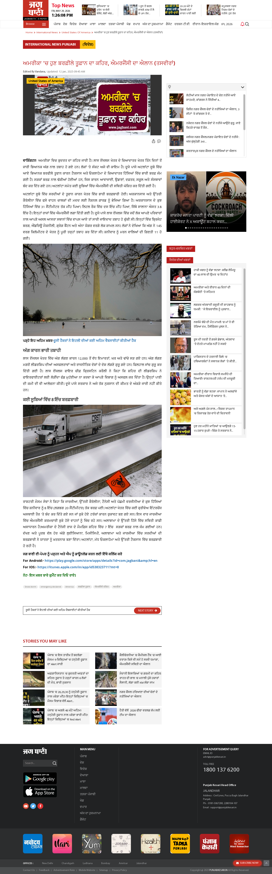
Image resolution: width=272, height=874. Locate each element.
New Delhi (47, 863)
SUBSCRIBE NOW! (247, 863)
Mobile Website (87, 870)
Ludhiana (88, 863)
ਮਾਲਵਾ (102, 24)
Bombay (105, 863)
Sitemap (103, 870)
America (69, 586)
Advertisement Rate (64, 870)
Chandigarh (68, 863)
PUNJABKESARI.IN (218, 870)
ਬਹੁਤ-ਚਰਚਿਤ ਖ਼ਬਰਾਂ (180, 248)
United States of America (45, 81)
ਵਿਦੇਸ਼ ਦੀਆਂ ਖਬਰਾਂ (179, 260)
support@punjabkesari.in (223, 807)
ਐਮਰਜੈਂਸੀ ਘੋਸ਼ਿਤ (102, 586)
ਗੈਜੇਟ (168, 24)
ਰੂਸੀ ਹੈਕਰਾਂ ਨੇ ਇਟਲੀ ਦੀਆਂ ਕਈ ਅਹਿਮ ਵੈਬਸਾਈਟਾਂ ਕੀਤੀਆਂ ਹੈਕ (95, 341)
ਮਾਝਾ (92, 24)
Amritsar (123, 863)
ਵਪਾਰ (136, 24)
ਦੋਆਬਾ (83, 24)
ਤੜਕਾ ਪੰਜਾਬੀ (116, 24)
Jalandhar (141, 863)
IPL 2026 (226, 24)
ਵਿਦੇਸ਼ (72, 24)
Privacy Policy (119, 870)
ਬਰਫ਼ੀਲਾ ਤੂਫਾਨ (84, 586)
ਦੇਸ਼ (65, 24)
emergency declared (51, 586)
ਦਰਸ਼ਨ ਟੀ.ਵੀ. (182, 24)
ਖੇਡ (128, 24)
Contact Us (29, 870)
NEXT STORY (147, 610)
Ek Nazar (178, 177)
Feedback (44, 870)
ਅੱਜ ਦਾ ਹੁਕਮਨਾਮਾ (152, 24)
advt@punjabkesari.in (214, 757)
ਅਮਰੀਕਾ (116, 586)
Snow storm (30, 586)
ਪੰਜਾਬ (56, 24)
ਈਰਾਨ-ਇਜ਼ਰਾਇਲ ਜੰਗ (205, 24)
